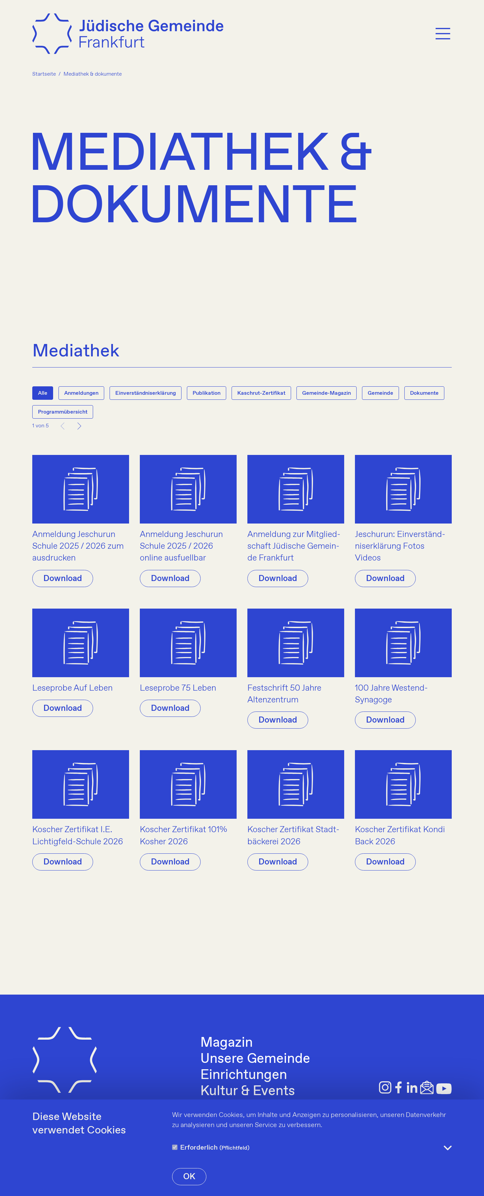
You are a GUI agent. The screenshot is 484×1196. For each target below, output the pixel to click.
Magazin (226, 1043)
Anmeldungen (81, 393)
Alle (42, 393)
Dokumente (424, 393)
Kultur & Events (247, 1091)
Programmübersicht (62, 412)
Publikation (206, 393)
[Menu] (443, 34)
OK (189, 1177)
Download (62, 578)
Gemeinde (380, 393)
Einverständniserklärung (145, 393)
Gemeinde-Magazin (326, 393)
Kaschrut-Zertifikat (261, 393)
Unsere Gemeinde (255, 1059)
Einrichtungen (243, 1075)
